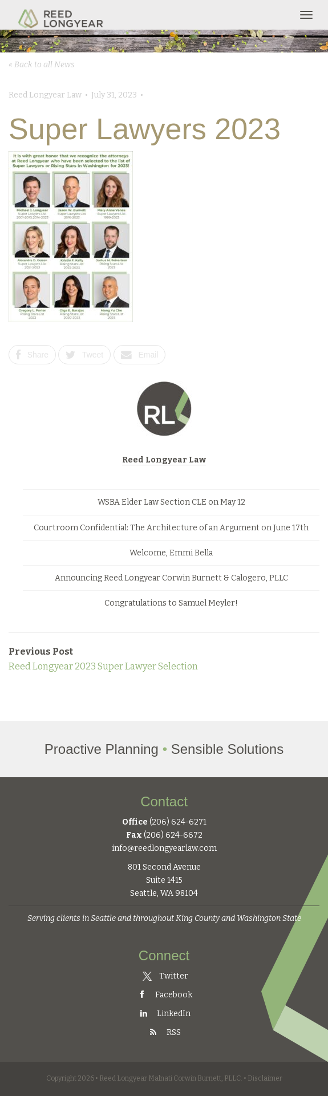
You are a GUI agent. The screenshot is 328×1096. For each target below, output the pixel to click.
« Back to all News (42, 65)
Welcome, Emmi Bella (171, 553)
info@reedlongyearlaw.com (164, 848)
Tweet (84, 354)
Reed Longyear (62, 15)
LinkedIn (164, 1013)
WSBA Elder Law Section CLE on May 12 (171, 502)
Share (32, 354)
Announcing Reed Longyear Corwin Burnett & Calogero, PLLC (171, 578)
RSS (164, 1032)
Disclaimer (265, 1078)
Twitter (165, 976)
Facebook (164, 995)
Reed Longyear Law (164, 460)
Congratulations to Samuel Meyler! (171, 603)
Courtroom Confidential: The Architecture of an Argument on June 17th (171, 528)
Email (140, 354)
